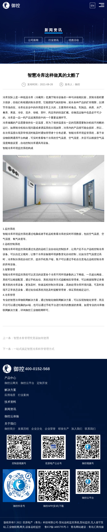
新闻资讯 (10, 409)
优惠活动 (74, 39)
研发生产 (63, 428)
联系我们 (90, 428)
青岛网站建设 (78, 527)
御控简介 (10, 428)
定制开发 (42, 382)
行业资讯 (54, 39)
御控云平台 (27, 382)
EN (92, 5)
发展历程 (23, 428)
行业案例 (23, 394)
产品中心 (10, 377)
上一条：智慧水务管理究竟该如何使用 (26, 337)
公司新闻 (33, 39)
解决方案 (10, 389)
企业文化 (36, 428)
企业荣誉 (50, 428)
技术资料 (10, 401)
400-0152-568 (37, 369)
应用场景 (10, 394)
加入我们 (76, 428)
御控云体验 (12, 416)
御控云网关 (11, 382)
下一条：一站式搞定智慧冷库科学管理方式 (28, 348)
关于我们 (10, 423)
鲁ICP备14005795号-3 (56, 527)
